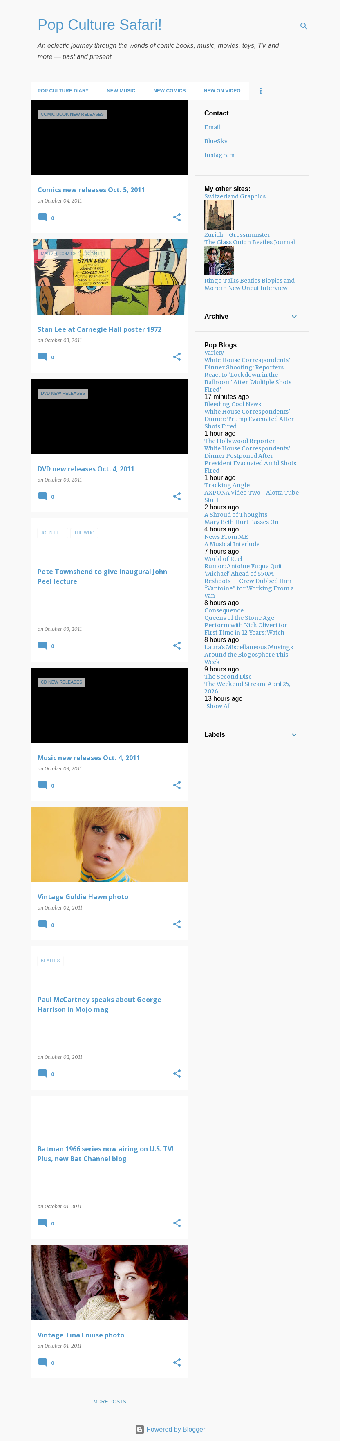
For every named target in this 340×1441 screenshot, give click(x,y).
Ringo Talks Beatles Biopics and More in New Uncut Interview (249, 284)
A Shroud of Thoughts (235, 514)
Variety (214, 352)
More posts (109, 1402)
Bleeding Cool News (232, 404)
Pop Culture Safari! (100, 24)
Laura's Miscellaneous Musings (248, 647)
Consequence (224, 610)
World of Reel (223, 559)
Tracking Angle (227, 485)
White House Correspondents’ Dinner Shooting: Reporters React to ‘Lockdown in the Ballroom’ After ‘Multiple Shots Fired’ (247, 374)
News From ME (226, 536)
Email (212, 127)
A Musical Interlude (231, 544)
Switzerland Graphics (235, 196)
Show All (218, 706)
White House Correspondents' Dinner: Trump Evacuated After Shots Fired (249, 419)
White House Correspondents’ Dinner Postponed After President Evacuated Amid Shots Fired (250, 459)
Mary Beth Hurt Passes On (241, 522)
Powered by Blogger (170, 1429)
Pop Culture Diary (63, 91)
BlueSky (216, 141)
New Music (121, 91)
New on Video (222, 91)
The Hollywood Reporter (239, 441)
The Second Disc (228, 676)
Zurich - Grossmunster (237, 235)
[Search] (304, 26)
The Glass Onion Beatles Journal (249, 242)
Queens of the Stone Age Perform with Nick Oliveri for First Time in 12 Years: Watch (245, 625)
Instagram (219, 155)
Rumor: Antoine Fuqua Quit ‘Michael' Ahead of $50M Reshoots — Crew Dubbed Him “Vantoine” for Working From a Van (249, 581)
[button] (177, 217)
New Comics (169, 91)
